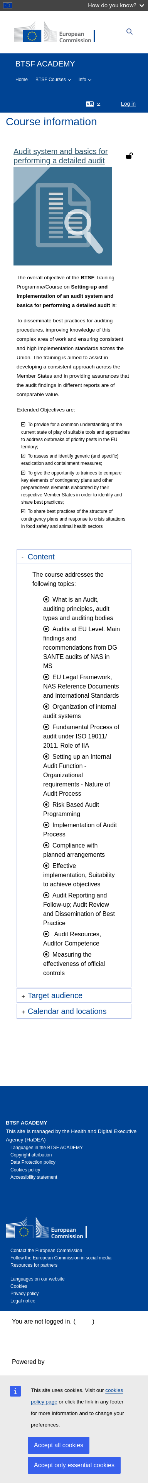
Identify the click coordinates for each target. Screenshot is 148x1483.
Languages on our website (37, 1279)
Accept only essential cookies (74, 1465)
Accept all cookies (58, 1445)
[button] (93, 104)
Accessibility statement (33, 1177)
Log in (128, 104)
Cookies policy (25, 1170)
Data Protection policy (33, 1162)
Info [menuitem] (82, 79)
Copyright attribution (31, 1155)
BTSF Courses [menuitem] (50, 79)
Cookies (18, 1286)
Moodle (56, 1362)
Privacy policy (24, 1293)
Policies (22, 1340)
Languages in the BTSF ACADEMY (46, 1147)
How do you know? (116, 5)
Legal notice (22, 1301)
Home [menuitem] (21, 79)
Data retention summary (45, 1330)
